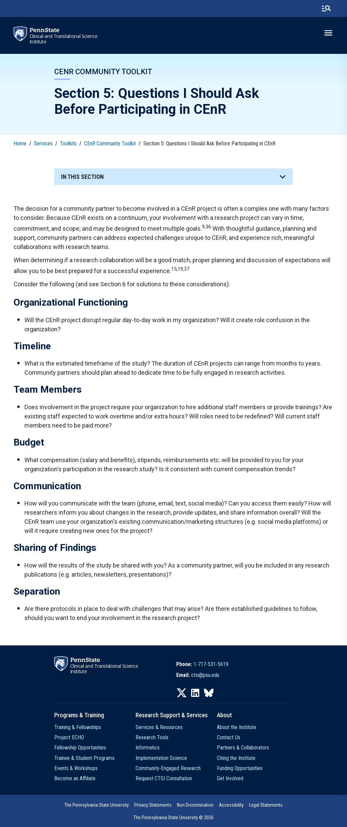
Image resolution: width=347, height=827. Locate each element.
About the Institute (236, 727)
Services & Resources (159, 727)
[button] (173, 176)
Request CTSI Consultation (164, 778)
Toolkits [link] (68, 143)
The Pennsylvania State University (96, 805)
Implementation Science (161, 758)
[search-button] (326, 8)
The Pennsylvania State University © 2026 (173, 817)
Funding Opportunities (240, 768)
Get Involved (230, 778)
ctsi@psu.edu (205, 675)
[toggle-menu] (328, 33)
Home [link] (20, 143)
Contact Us (228, 737)
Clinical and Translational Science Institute (63, 39)
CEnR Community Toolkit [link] (110, 143)
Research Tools (152, 737)
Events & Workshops (76, 768)
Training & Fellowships (77, 727)
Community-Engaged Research (168, 768)
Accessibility (231, 805)
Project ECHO (69, 737)
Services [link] (43, 143)
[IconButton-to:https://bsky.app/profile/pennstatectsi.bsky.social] (208, 692)
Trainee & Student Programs (84, 758)
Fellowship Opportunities (80, 747)
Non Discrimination (195, 805)
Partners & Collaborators (243, 747)
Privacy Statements (152, 805)
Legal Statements (266, 805)
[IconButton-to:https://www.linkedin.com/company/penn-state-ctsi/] (195, 692)
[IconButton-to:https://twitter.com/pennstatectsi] (181, 692)
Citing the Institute (236, 758)
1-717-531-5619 (210, 664)
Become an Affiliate (75, 778)
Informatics (148, 747)
